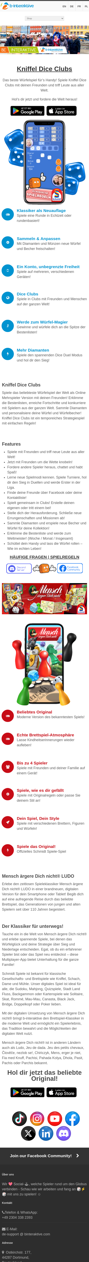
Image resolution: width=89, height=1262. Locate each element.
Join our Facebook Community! (44, 1155)
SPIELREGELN (64, 557)
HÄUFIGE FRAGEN (28, 557)
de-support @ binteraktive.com (26, 1234)
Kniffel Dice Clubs (44, 68)
